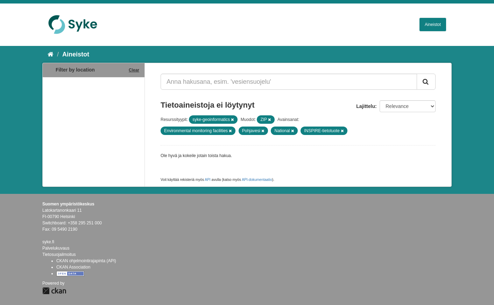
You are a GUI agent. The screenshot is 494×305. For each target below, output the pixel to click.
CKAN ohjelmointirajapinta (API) (86, 260)
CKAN (54, 290)
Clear (134, 70)
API (207, 180)
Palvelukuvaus (55, 248)
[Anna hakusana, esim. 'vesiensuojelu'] (289, 82)
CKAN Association (73, 267)
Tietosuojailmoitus (59, 254)
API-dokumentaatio (257, 180)
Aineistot (433, 24)
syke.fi (48, 241)
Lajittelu (365, 106)
